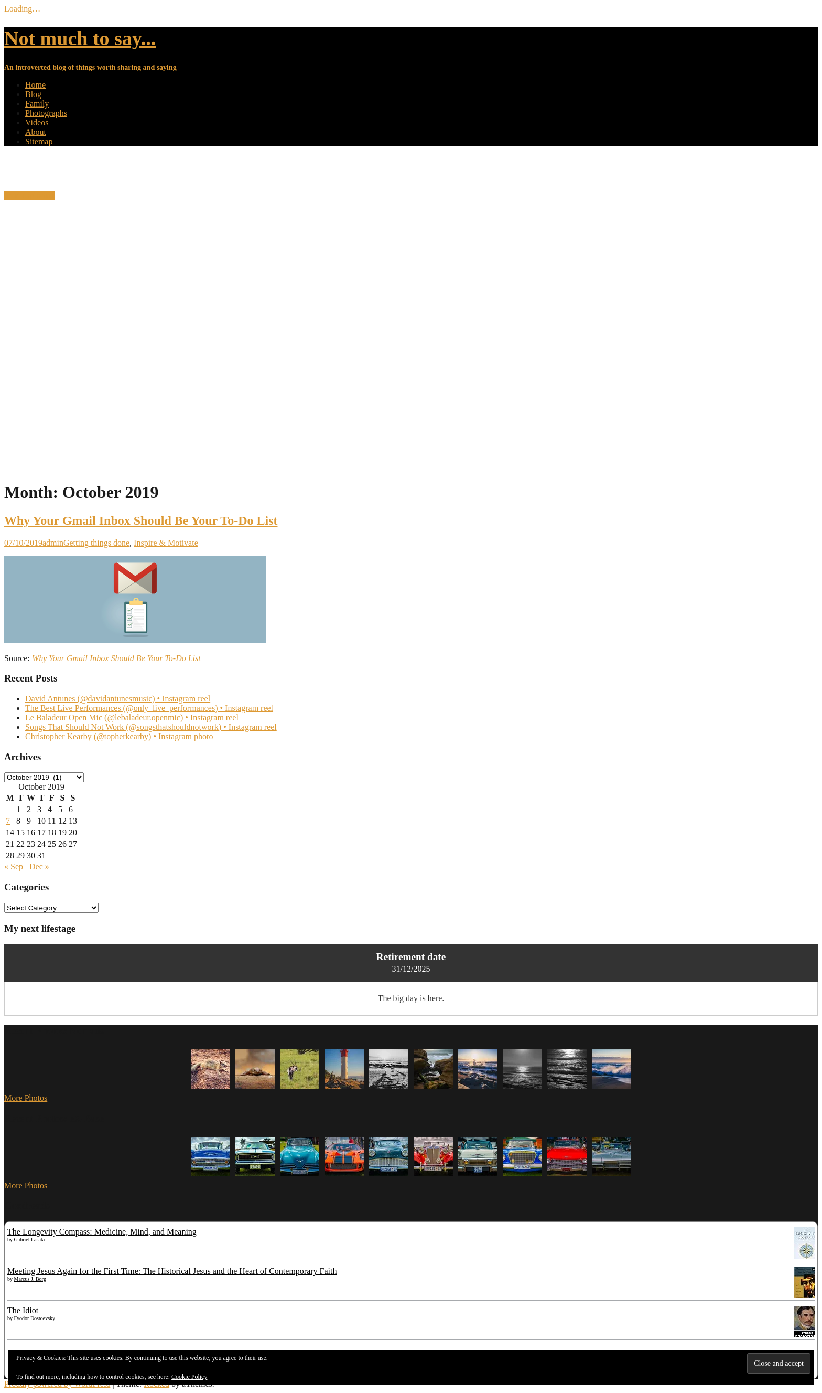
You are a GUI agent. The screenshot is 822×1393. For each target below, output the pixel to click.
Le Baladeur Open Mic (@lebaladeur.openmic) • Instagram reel (132, 717)
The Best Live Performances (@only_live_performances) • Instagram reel (149, 708)
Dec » (39, 866)
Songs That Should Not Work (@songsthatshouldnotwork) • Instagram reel (151, 726)
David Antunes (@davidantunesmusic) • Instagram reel (117, 698)
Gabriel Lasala (29, 1239)
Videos (36, 122)
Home (35, 84)
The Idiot (22, 1310)
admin (52, 542)
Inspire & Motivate (166, 542)
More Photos (25, 1097)
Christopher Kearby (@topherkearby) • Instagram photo (119, 736)
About (35, 131)
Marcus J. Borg (30, 1279)
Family (37, 103)
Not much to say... (80, 38)
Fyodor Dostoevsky (35, 1318)
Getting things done (96, 542)
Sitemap (38, 141)
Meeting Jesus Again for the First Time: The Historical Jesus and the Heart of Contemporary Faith (172, 1271)
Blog (33, 94)
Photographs (46, 113)
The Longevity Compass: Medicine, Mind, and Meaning (102, 1231)
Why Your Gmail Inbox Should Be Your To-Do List (141, 520)
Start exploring (29, 195)
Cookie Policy (189, 1376)
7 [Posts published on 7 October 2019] (8, 820)
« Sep (13, 866)
